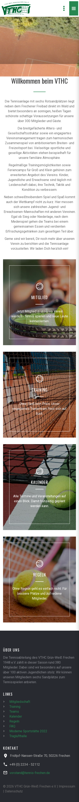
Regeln (14, 721)
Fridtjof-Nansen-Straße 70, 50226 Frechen (40, 756)
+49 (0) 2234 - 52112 (25, 764)
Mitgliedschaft (19, 702)
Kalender (15, 716)
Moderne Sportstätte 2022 (28, 731)
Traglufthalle (18, 736)
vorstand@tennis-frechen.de (30, 773)
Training (14, 707)
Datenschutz (14, 791)
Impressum (67, 786)
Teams (14, 711)
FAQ (12, 726)
